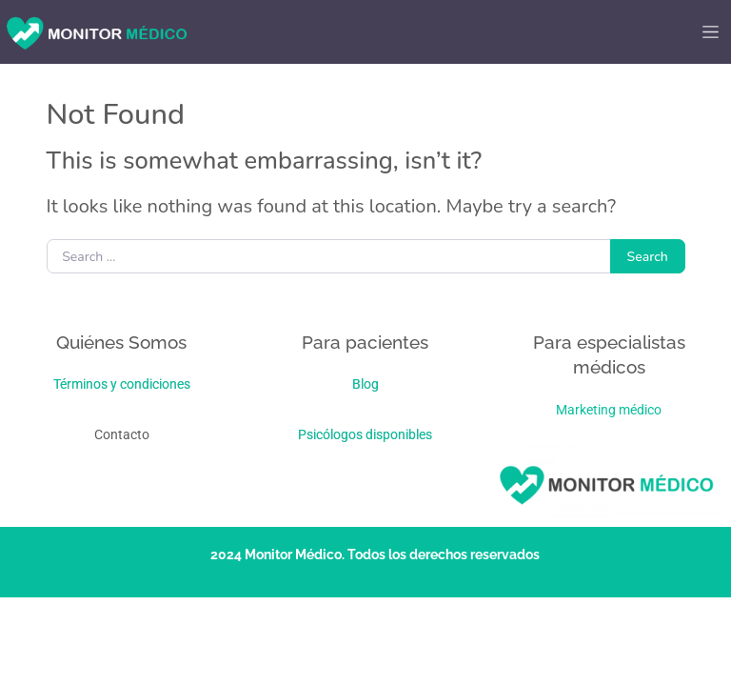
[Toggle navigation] (710, 32)
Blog (365, 384)
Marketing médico (609, 409)
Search (647, 257)
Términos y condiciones (121, 384)
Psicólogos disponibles (365, 434)
